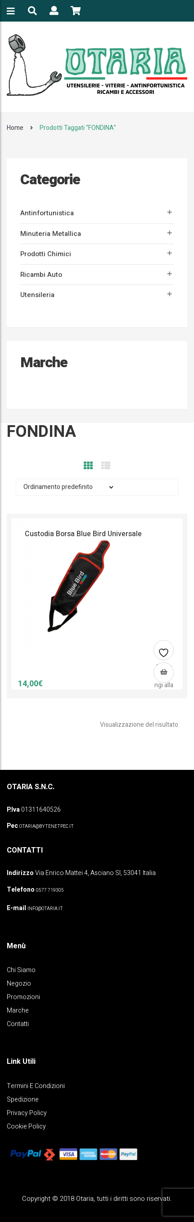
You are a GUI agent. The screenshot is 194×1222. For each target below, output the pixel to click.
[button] (163, 672)
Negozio (19, 983)
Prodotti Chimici (45, 254)
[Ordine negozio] (65, 487)
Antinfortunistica (47, 213)
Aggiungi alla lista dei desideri (163, 653)
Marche (18, 1010)
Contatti (18, 1024)
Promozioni (23, 997)
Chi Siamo (21, 970)
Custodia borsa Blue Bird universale (83, 534)
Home (15, 128)
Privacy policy (27, 1113)
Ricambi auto (41, 275)
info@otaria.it (45, 909)
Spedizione (23, 1099)
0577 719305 (50, 890)
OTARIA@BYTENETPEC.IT (46, 826)
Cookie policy (26, 1126)
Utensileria (37, 295)
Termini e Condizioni (36, 1086)
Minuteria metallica (50, 234)
